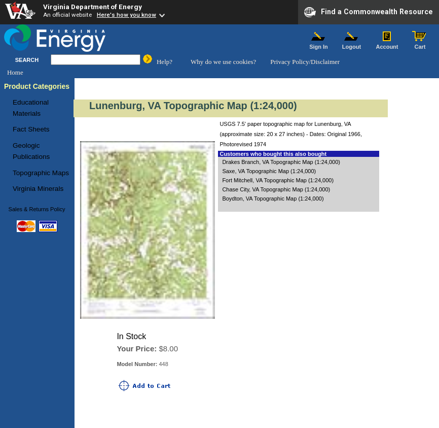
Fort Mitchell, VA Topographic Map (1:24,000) (278, 180)
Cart (420, 44)
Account (387, 44)
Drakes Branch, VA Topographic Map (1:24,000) (281, 162)
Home (15, 72)
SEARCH (27, 60)
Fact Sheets (31, 129)
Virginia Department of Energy (92, 7)
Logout (351, 44)
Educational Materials (31, 107)
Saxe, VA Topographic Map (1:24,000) (269, 171)
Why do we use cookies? (223, 61)
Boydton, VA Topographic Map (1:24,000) (272, 198)
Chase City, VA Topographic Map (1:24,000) (276, 189)
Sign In (319, 44)
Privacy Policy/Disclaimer (305, 61)
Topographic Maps (41, 173)
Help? (164, 61)
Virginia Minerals (38, 188)
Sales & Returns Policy (37, 209)
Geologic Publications (31, 151)
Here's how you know (126, 14)
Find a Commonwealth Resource (368, 12)
